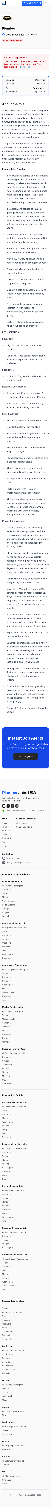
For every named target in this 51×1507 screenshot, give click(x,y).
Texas (5, 893)
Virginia (5, 912)
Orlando (5, 1388)
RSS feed (6, 838)
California (6, 889)
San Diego (7, 1362)
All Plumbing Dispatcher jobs (14, 1232)
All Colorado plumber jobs (13, 1461)
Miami (4, 1400)
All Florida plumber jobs (12, 1385)
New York (6, 1084)
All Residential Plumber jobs (14, 1148)
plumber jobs (26, 67)
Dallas (4, 1316)
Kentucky (6, 916)
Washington (7, 954)
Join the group (25, 756)
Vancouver (7, 1434)
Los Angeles (7, 1354)
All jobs (5, 827)
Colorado (6, 958)
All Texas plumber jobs (12, 1312)
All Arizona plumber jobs (13, 1411)
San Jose (6, 1358)
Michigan (6, 1026)
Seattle (5, 1430)
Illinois (4, 1000)
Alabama (6, 946)
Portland (6, 1449)
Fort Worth (6, 1324)
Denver (5, 1464)
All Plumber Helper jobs (12, 886)
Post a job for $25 (32, 3)
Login (4, 842)
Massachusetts (8, 992)
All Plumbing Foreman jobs (14, 1053)
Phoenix (6, 1415)
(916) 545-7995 (11, 858)
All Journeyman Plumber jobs (15, 969)
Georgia (5, 908)
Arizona (5, 939)
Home (4, 823)
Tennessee (7, 1064)
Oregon (5, 981)
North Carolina (8, 901)
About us (6, 831)
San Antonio (7, 1331)
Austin (4, 1327)
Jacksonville (7, 1396)
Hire (4, 846)
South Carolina (8, 905)
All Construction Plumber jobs (15, 1259)
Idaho (4, 1289)
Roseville (6, 1373)
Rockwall (6, 1335)
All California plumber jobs (13, 1350)
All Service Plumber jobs (13, 1190)
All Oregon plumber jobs (13, 1445)
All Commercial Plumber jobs (14, 1107)
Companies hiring (24, 827)
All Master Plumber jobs (12, 1011)
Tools (4, 834)
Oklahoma (6, 943)
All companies (22, 823)
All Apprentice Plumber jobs (14, 927)
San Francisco (8, 1369)
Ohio (4, 950)
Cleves (5, 1484)
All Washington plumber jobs (14, 1426)
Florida (5, 897)
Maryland (6, 1042)
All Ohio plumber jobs (11, 1476)
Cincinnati (6, 1480)
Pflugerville (7, 1339)
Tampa (5, 1392)
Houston (6, 1320)
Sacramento (7, 1366)
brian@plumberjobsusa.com (16, 862)
